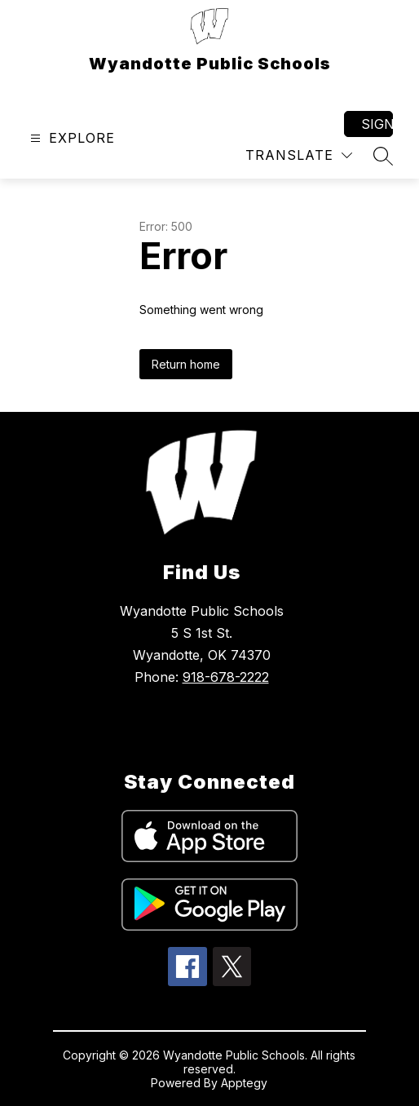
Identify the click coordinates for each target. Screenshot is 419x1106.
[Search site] (383, 156)
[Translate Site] (298, 155)
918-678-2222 (226, 677)
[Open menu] (70, 138)
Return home (186, 364)
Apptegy (244, 1083)
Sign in (377, 124)
